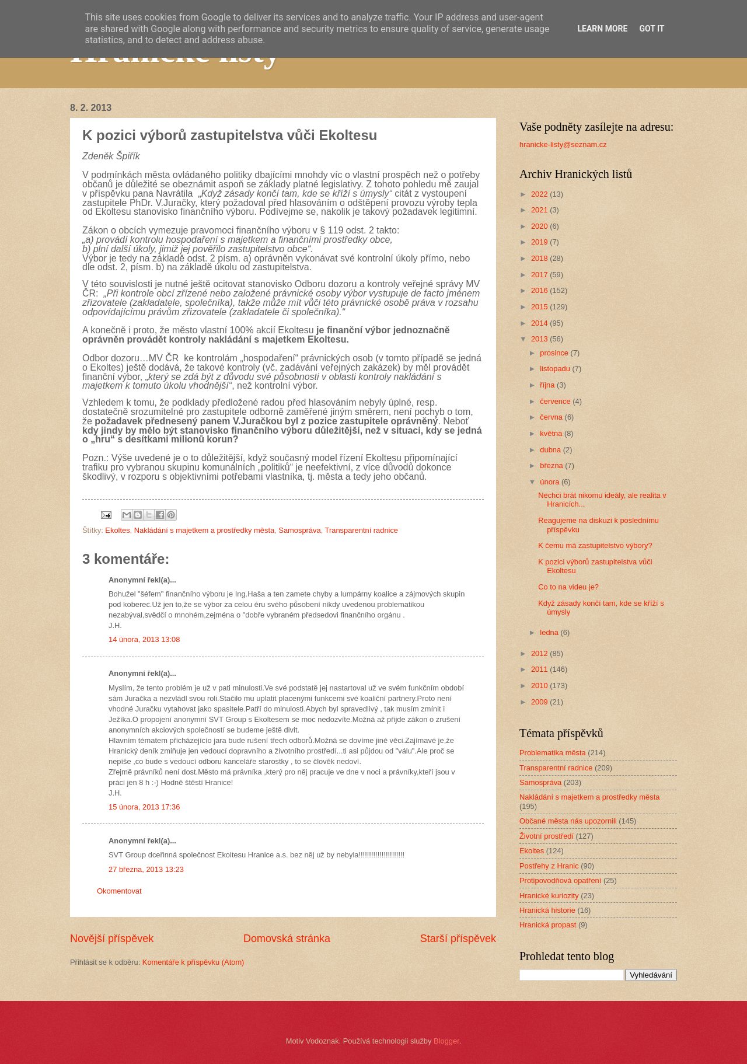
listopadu (556, 368)
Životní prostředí (546, 836)
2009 (540, 701)
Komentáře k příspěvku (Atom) (193, 962)
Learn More (602, 28)
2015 (540, 306)
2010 (540, 685)
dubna (551, 449)
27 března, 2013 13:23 (146, 869)
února (550, 481)
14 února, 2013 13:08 (144, 639)
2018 (540, 258)
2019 (540, 242)
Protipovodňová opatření (560, 880)
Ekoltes (117, 530)
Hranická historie (547, 910)
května (552, 433)
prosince (555, 352)
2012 (540, 653)
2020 (540, 226)
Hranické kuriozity (549, 895)
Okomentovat (119, 891)
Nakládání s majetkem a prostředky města (204, 530)
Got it (651, 28)
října (548, 385)
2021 (540, 209)
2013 (540, 338)
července (556, 401)
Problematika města (552, 752)
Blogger (446, 1041)
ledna (550, 632)
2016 (540, 290)
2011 (540, 669)
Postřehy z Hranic (549, 865)
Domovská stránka (286, 938)
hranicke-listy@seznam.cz (563, 144)
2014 (540, 323)
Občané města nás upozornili (568, 821)
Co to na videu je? (568, 586)
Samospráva (299, 530)
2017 (540, 274)
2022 (540, 194)
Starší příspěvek (458, 938)
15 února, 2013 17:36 (144, 807)
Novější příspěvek (111, 938)
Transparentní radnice (361, 530)
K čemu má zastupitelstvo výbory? (595, 545)
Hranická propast (547, 924)
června (552, 417)
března (552, 465)
